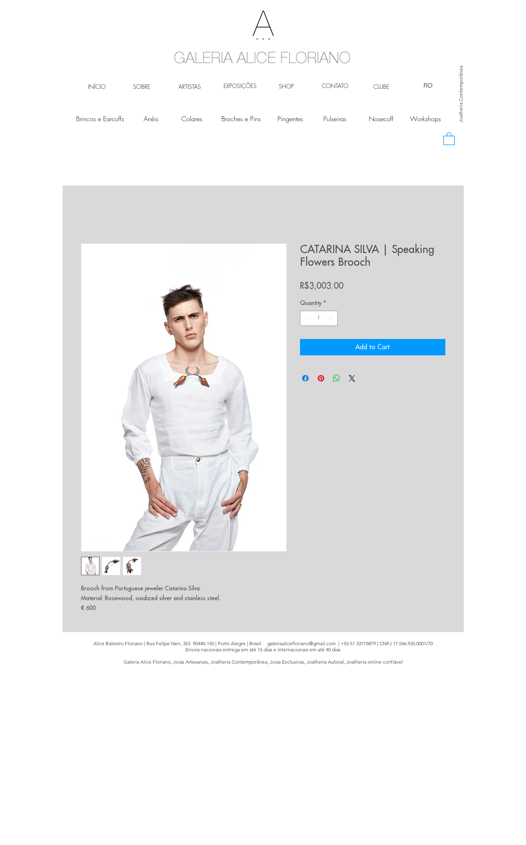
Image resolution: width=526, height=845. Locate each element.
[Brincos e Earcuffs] (100, 118)
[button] (449, 138)
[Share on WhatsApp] (336, 378)
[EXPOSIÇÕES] (240, 86)
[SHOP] (286, 86)
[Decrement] (306, 318)
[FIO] (428, 86)
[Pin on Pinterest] (321, 378)
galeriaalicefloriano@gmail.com (301, 643)
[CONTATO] (335, 86)
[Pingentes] (290, 118)
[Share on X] (352, 378)
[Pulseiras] (335, 118)
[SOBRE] (142, 87)
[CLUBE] (381, 87)
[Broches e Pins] (241, 118)
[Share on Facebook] (305, 378)
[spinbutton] (319, 318)
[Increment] (331, 318)
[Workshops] (425, 118)
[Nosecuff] (381, 118)
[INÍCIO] (96, 87)
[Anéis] (151, 118)
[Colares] (192, 118)
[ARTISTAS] (189, 87)
